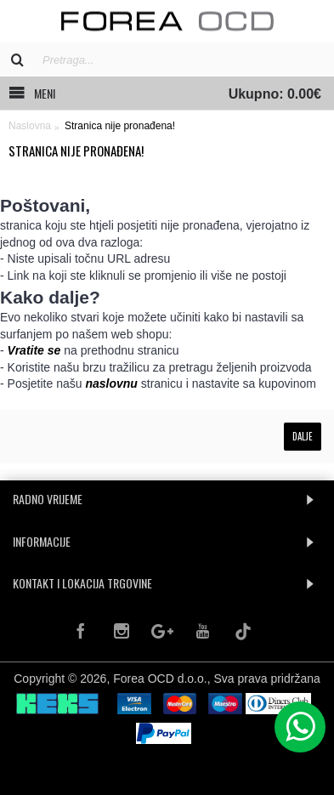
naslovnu (111, 383)
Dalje (302, 436)
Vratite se (34, 350)
